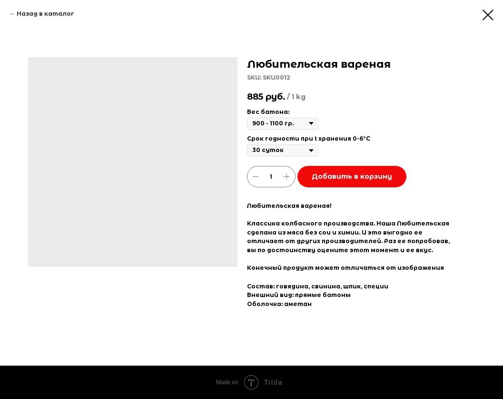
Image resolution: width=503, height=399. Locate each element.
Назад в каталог (45, 13)
